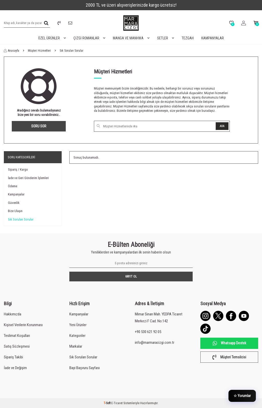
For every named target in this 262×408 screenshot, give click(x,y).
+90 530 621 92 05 (148, 331)
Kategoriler (77, 335)
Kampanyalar (212, 38)
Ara (222, 126)
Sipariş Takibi (13, 357)
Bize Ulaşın (15, 211)
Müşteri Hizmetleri (39, 50)
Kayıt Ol (131, 276)
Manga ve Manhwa (131, 38)
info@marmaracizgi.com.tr (154, 342)
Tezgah (188, 38)
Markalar (75, 346)
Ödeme (12, 186)
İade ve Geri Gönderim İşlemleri (28, 178)
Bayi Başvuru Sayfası (84, 368)
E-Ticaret (117, 403)
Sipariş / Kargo (18, 169)
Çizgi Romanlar (89, 38)
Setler (165, 38)
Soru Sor (38, 126)
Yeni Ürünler (77, 325)
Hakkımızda (12, 314)
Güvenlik (13, 203)
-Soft (107, 403)
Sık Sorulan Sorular (21, 219)
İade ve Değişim (15, 368)
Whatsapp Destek (229, 343)
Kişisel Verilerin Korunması (23, 325)
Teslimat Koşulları (17, 335)
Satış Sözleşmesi (17, 346)
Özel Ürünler (52, 38)
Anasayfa (11, 50)
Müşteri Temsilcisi (229, 357)
